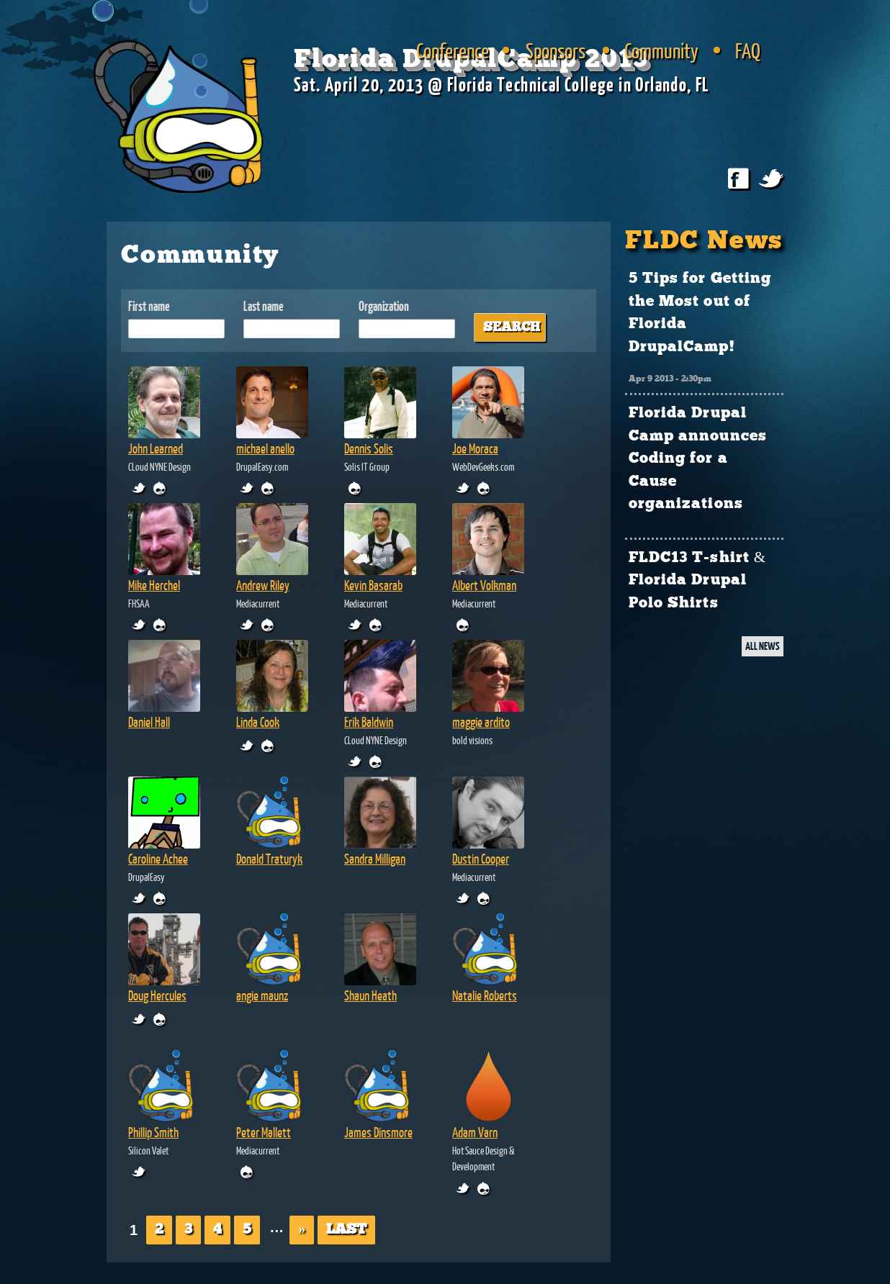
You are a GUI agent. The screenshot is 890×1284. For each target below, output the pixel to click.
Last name (263, 306)
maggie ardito (481, 722)
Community (661, 50)
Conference (452, 50)
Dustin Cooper (480, 859)
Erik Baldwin (368, 722)
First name (149, 306)
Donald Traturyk (269, 859)
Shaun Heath (370, 995)
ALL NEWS (762, 646)
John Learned (155, 448)
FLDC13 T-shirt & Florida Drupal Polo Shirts (697, 580)
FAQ (747, 50)
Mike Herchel (154, 585)
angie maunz (262, 995)
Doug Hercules (157, 995)
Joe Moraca (475, 448)
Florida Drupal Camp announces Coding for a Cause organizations (698, 458)
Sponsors (555, 50)
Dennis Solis (368, 448)
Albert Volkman (484, 585)
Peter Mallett (263, 1132)
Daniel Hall (149, 722)
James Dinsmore (378, 1132)
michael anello (265, 448)
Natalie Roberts (484, 995)
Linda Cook (257, 722)
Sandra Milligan (374, 859)
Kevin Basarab (373, 585)
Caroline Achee (158, 859)
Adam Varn (475, 1132)
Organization (384, 306)
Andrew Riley (262, 585)
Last (346, 1229)
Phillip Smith (153, 1132)
